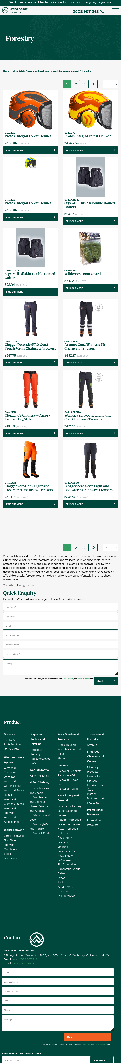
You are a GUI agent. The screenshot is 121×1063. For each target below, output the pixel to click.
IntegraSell (75, 1059)
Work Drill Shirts (39, 746)
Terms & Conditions (58, 1053)
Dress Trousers (67, 715)
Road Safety (65, 826)
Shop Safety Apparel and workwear (31, 70)
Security (9, 704)
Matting (91, 764)
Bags (33, 733)
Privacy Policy (69, 649)
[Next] (94, 84)
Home (6, 70)
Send (100, 651)
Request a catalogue (36, 1053)
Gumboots (10, 819)
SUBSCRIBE (99, 1030)
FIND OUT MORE (14, 150)
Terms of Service (83, 649)
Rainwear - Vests (68, 759)
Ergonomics (65, 830)
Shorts (62, 729)
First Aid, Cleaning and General (95, 727)
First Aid (92, 751)
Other (61, 848)
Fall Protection (66, 866)
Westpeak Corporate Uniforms (10, 742)
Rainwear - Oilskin (69, 746)
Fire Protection (67, 835)
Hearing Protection (69, 790)
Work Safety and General (66, 70)
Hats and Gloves (40, 729)
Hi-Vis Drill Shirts (40, 803)
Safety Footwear (14, 806)
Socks (8, 824)
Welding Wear (66, 857)
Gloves (62, 786)
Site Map (92, 1053)
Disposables (94, 746)
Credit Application (14, 1053)
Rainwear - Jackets (70, 741)
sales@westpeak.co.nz (26, 934)
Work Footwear (14, 800)
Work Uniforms (39, 740)
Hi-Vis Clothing (39, 753)
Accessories (11, 828)
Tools (61, 853)
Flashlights (10, 710)
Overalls (92, 715)
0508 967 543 (88, 11)
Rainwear (64, 735)
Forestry (86, 70)
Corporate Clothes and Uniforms (37, 709)
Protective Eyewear (70, 794)
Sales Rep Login (108, 1053)
